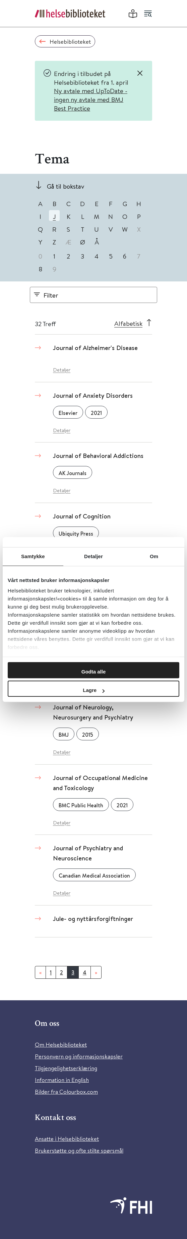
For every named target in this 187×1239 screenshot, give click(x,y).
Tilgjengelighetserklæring (66, 1068)
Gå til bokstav (65, 186)
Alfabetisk (128, 323)
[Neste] (96, 972)
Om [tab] (154, 556)
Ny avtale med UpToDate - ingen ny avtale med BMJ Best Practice (90, 99)
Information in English (62, 1080)
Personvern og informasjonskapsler (79, 1056)
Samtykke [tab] (33, 556)
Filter (51, 295)
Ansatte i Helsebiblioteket (67, 1139)
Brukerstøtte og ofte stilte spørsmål (79, 1150)
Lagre (94, 690)
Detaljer (61, 369)
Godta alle (93, 671)
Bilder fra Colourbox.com (66, 1091)
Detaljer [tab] (93, 556)
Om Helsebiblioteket (61, 1044)
